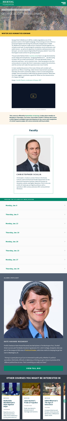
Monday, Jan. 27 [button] (12, 260)
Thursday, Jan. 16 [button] (12, 232)
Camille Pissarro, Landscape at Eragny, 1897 (28, 80)
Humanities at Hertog (32, 115)
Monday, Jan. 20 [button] (12, 241)
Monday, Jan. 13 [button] (12, 223)
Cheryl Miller (47, 407)
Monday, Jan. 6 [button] (11, 205)
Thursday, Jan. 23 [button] (12, 250)
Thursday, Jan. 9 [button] (12, 214)
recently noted (33, 56)
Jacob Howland (6, 409)
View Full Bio (33, 368)
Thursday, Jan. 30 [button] (12, 269)
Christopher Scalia (28, 405)
